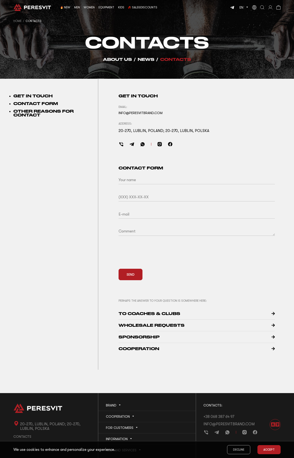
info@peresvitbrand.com (229, 424)
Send (130, 274)
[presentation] (155, 255)
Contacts (175, 59)
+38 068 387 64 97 (218, 417)
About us (117, 59)
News (146, 59)
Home (17, 21)
